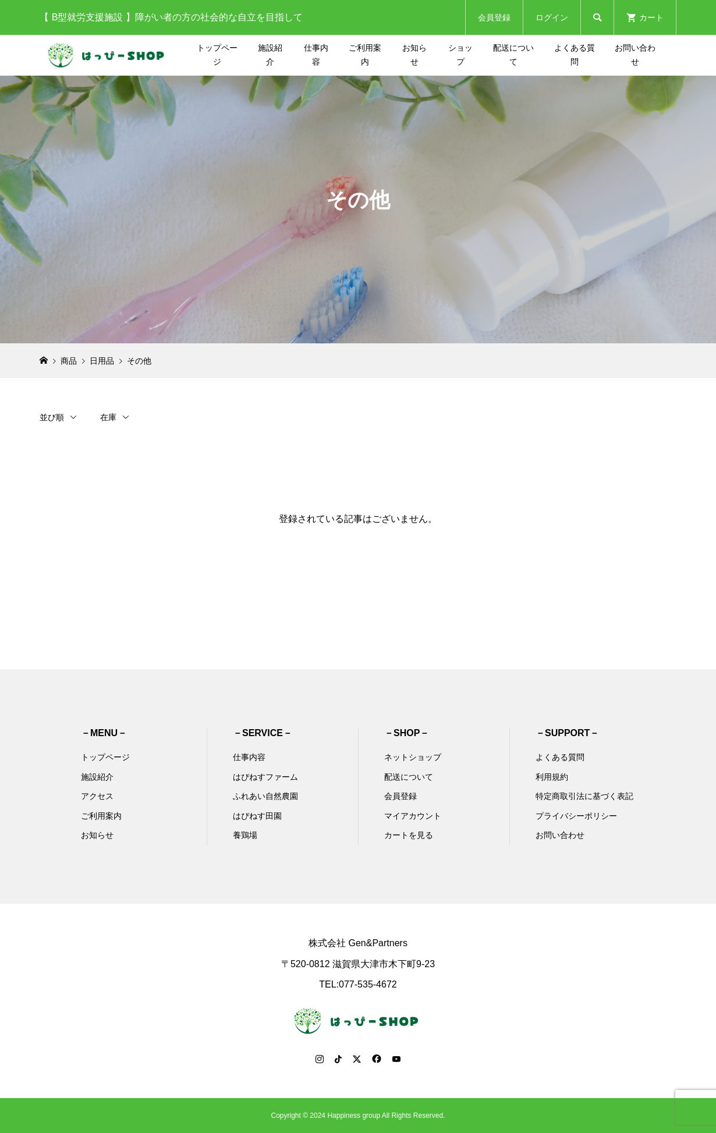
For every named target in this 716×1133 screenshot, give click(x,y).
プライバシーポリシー (576, 816)
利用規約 (552, 777)
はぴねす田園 (257, 816)
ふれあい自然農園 (265, 796)
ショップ (460, 54)
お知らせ (414, 54)
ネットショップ (412, 757)
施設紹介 (270, 54)
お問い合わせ (635, 54)
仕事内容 (316, 54)
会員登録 (494, 17)
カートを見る (408, 835)
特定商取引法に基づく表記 (584, 796)
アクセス (97, 796)
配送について (513, 54)
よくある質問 (574, 54)
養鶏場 (245, 835)
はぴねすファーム (265, 777)
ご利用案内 (365, 54)
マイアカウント (412, 816)
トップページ (217, 54)
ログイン (552, 17)
